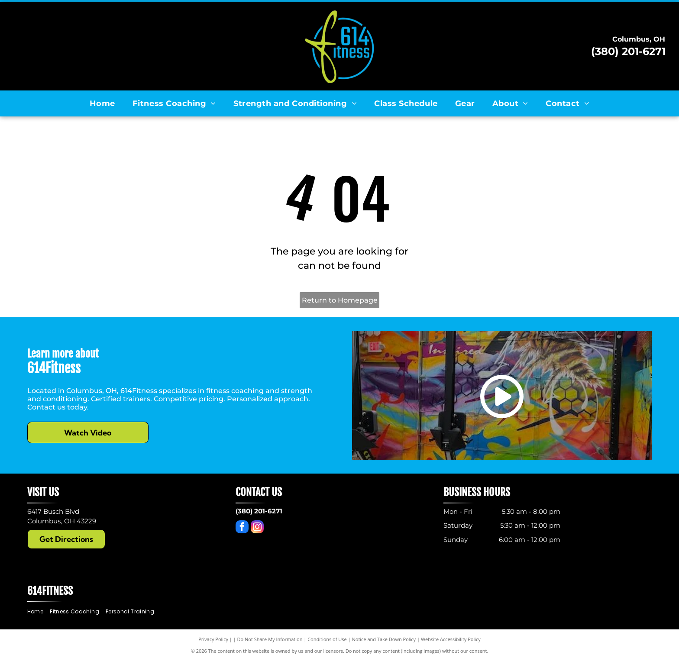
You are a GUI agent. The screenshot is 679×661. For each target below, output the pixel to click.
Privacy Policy (213, 639)
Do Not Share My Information (270, 639)
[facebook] (242, 527)
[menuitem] (102, 103)
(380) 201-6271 (628, 51)
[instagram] (257, 527)
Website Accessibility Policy (451, 639)
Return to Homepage (340, 300)
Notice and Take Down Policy (384, 639)
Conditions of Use (327, 639)
